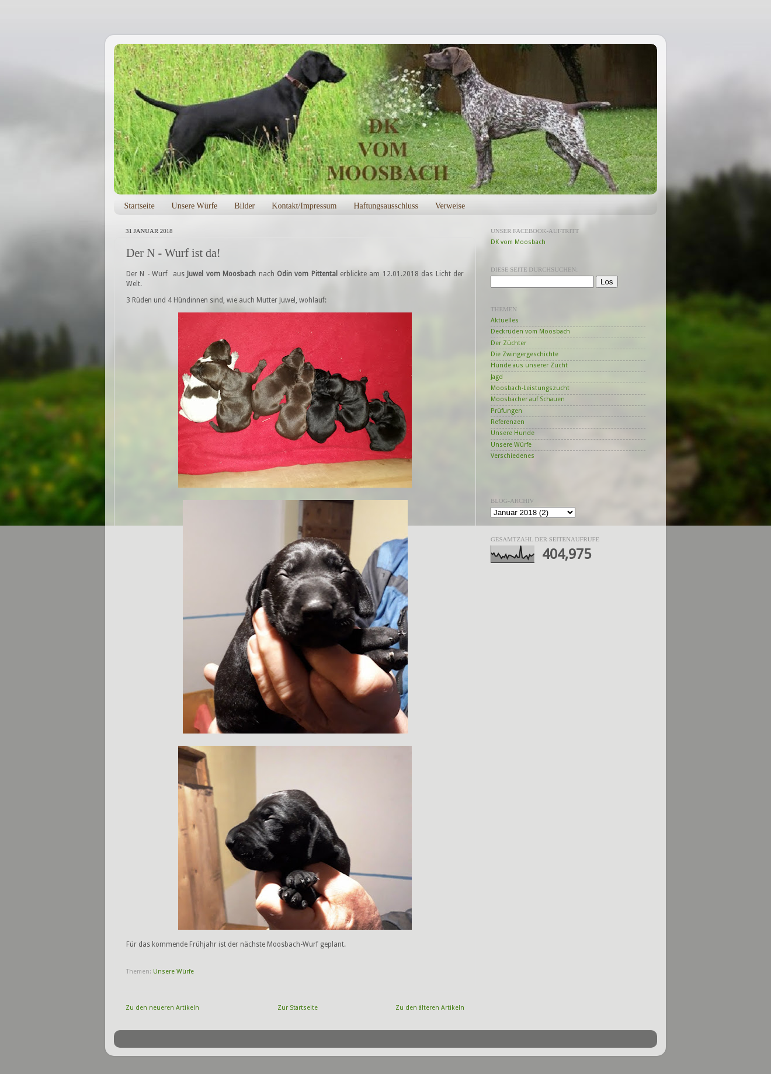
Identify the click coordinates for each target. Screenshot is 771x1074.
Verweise (450, 205)
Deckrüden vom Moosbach (530, 331)
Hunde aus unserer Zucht (529, 365)
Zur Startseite (297, 1008)
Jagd (497, 377)
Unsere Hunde (512, 433)
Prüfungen (506, 411)
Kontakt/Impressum (304, 205)
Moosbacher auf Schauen (528, 399)
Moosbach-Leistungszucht (530, 388)
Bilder (244, 205)
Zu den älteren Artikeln (429, 1008)
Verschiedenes (512, 456)
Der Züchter (508, 343)
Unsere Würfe (195, 205)
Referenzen (508, 422)
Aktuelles (505, 320)
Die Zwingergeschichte (524, 354)
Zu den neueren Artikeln (162, 1008)
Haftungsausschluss (385, 205)
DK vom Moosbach (518, 242)
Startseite (139, 205)
